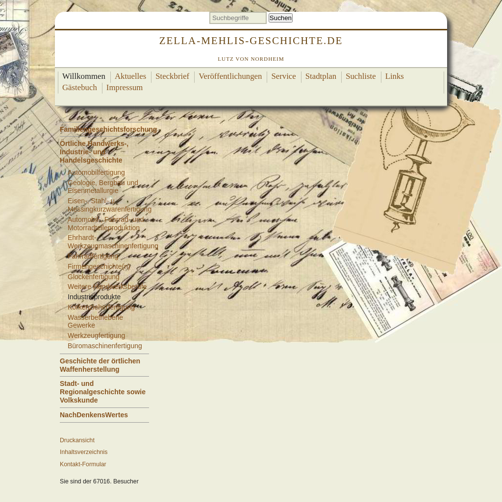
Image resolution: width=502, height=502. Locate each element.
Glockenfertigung (94, 277)
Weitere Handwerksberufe (107, 286)
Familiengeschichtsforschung (108, 129)
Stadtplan (320, 76)
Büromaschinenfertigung (105, 346)
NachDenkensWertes (94, 415)
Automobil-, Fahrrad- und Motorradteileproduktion (106, 223)
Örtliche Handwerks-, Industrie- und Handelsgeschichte (94, 152)
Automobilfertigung (96, 172)
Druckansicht (77, 440)
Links (394, 76)
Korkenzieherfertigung (101, 307)
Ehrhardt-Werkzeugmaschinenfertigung (113, 242)
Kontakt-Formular (83, 464)
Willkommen (83, 76)
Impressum (124, 87)
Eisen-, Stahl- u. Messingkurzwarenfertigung (109, 205)
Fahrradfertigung (93, 256)
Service (283, 76)
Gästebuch (79, 87)
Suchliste (361, 76)
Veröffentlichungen (230, 76)
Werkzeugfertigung (96, 335)
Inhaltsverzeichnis (83, 452)
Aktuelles (130, 76)
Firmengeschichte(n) (99, 266)
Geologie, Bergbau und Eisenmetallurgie (103, 187)
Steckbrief (172, 76)
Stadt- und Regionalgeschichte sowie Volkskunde (103, 392)
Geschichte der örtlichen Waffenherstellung (100, 365)
